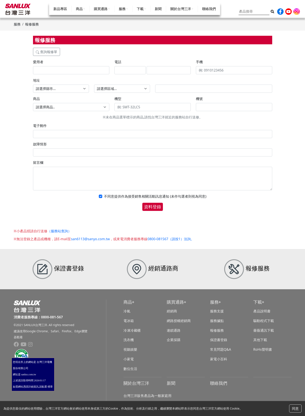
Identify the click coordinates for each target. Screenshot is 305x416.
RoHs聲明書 (262, 353)
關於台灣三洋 (180, 13)
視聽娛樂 (130, 353)
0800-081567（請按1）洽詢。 (170, 242)
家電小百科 (218, 362)
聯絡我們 (209, 13)
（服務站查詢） (59, 234)
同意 (295, 408)
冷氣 (126, 314)
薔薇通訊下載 (263, 333)
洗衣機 (128, 343)
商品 (79, 13)
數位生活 (130, 372)
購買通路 (101, 13)
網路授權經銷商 (179, 324)
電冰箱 (128, 324)
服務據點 (217, 324)
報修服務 (217, 333)
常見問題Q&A (220, 353)
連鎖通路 (173, 333)
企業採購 (173, 343)
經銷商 (172, 314)
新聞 (158, 13)
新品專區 (60, 13)
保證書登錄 (218, 343)
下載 (140, 13)
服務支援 (217, 314)
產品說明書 (261, 314)
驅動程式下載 (263, 324)
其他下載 (260, 343)
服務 (122, 13)
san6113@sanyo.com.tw (90, 242)
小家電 (128, 362)
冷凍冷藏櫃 (132, 333)
